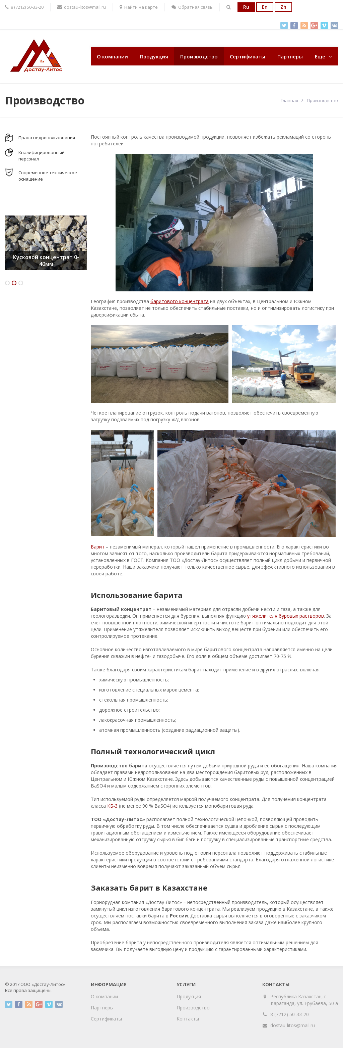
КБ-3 (112, 806)
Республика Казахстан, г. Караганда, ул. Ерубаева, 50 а (304, 999)
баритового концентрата (179, 301)
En (265, 7)
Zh (283, 7)
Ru (246, 7)
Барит (98, 546)
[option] (46, 243)
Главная (289, 100)
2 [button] (14, 283)
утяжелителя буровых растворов (285, 616)
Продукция (154, 56)
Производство (199, 56)
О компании (112, 56)
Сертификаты (247, 56)
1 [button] (7, 283)
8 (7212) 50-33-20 (289, 1014)
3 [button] (20, 283)
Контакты (188, 1018)
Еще (320, 56)
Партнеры (290, 56)
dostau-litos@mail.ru (292, 1025)
